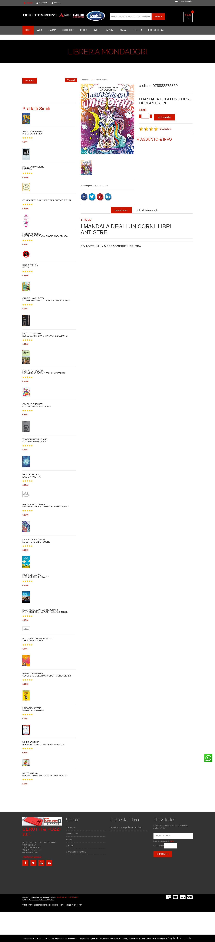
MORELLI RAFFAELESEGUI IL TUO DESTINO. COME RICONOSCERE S (47, 674)
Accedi (69, 839)
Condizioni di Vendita (76, 852)
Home (28, 30)
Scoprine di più (175, 938)
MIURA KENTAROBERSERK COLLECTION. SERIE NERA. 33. (43, 743)
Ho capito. (187, 938)
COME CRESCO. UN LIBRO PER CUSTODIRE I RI (46, 200)
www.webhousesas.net (67, 897)
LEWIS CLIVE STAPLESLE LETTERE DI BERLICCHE (36, 540)
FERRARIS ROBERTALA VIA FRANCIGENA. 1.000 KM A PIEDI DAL (44, 372)
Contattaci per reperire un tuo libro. (126, 827)
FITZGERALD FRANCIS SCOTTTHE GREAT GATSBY (37, 639)
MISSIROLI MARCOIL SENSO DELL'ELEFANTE (35, 576)
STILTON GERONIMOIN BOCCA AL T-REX (32, 132)
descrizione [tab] (121, 210)
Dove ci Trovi (72, 833)
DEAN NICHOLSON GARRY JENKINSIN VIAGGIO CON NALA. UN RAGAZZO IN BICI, (45, 611)
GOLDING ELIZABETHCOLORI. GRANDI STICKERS (36, 405)
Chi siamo (70, 827)
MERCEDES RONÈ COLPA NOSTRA (31, 476)
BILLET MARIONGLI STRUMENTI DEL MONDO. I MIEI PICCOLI (44, 774)
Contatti (69, 845)
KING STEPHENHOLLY (30, 266)
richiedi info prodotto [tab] (147, 210)
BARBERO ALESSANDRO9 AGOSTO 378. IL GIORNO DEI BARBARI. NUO (45, 505)
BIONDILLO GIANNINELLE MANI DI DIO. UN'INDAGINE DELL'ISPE (44, 335)
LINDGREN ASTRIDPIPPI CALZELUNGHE (33, 709)
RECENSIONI (155, 129)
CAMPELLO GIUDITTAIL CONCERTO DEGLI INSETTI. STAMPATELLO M (46, 299)
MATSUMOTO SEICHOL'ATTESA (33, 168)
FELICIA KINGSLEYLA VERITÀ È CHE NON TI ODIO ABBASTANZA (45, 235)
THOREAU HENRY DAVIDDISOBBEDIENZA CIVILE (34, 440)
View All (71, 80)
